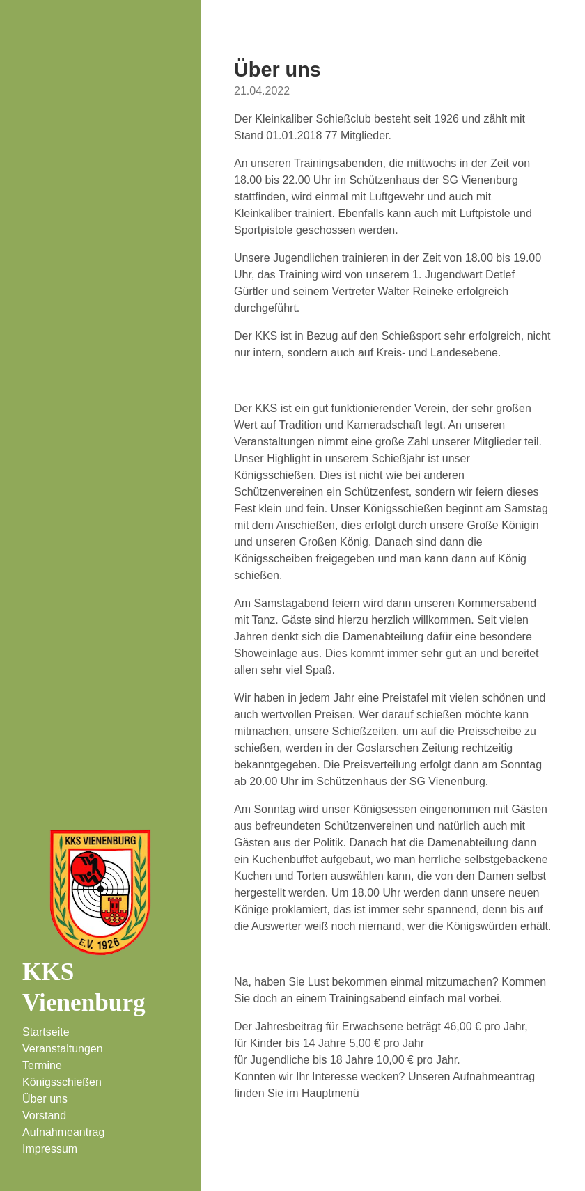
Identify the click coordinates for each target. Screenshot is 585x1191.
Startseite (46, 1032)
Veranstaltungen (62, 1049)
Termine (42, 1065)
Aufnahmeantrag (63, 1132)
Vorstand (44, 1115)
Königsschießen (62, 1082)
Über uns (45, 1099)
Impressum (49, 1149)
